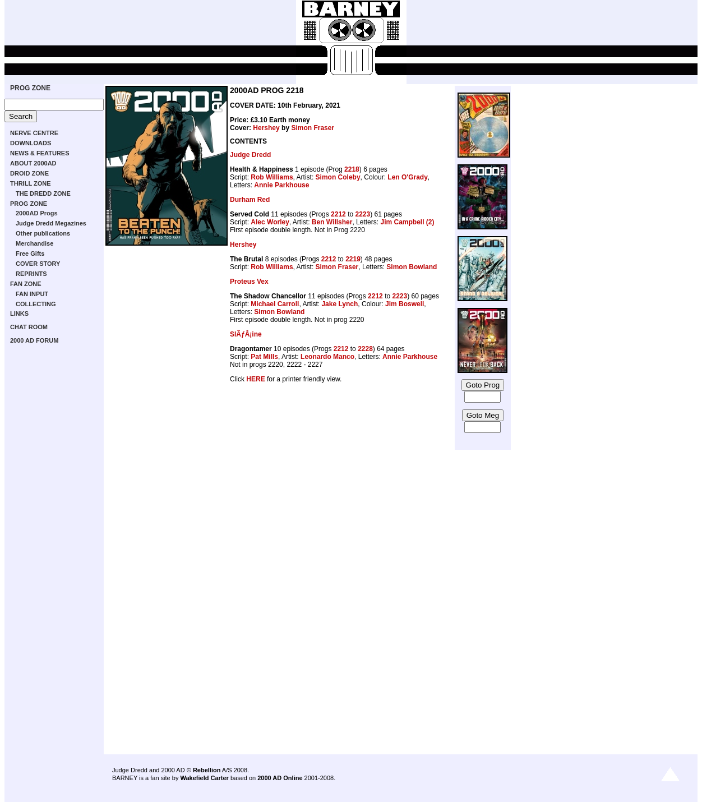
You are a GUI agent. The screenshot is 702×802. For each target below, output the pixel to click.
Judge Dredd (250, 155)
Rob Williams (272, 177)
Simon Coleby (338, 177)
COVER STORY (38, 263)
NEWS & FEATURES (40, 153)
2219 (353, 259)
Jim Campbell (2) (407, 222)
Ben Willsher (332, 222)
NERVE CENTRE (34, 133)
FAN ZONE (25, 283)
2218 (351, 169)
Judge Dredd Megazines (51, 223)
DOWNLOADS (30, 143)
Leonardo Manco (327, 357)
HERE (255, 379)
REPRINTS (31, 273)
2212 (338, 214)
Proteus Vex (249, 281)
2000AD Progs (37, 213)
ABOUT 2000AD (33, 163)
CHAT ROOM (29, 327)
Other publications (43, 233)
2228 (365, 349)
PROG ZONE (30, 88)
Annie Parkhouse (281, 185)
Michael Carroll (275, 304)
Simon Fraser (312, 128)
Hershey (266, 128)
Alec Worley (270, 222)
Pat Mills (264, 357)
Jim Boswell (404, 304)
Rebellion (207, 770)
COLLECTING (36, 304)
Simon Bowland (411, 267)
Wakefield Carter (204, 778)
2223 (362, 214)
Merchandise (34, 243)
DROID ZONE (29, 173)
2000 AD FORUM (34, 340)
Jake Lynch (339, 304)
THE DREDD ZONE (43, 193)
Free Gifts (30, 253)
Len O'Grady (407, 177)
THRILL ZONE (30, 183)
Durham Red (250, 200)
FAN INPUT (32, 294)
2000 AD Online (279, 778)
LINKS (19, 313)
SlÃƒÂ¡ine (246, 334)
